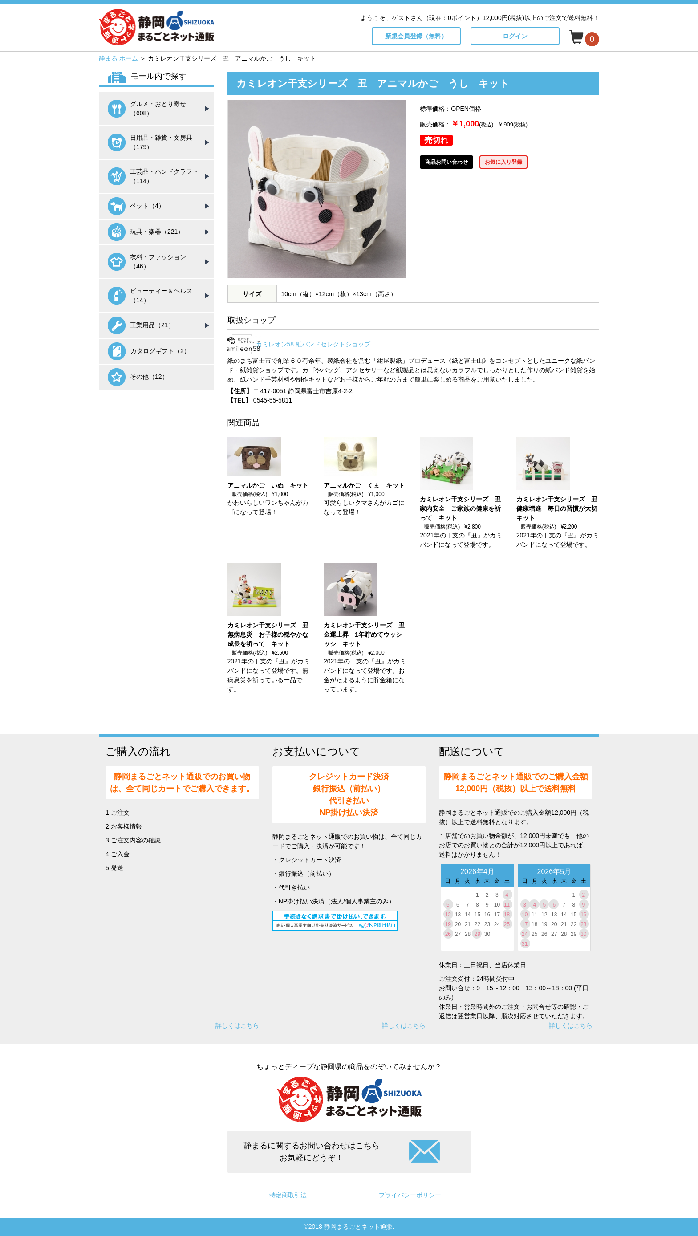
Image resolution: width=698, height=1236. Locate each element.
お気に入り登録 (503, 162)
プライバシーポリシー (410, 1195)
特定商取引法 (288, 1195)
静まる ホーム (118, 58)
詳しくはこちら (237, 1025)
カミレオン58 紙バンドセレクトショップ (313, 344)
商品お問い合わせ (446, 162)
